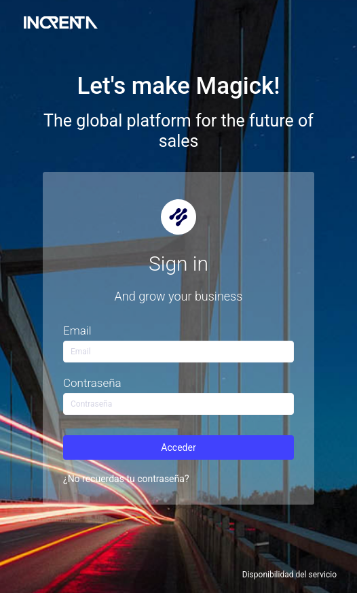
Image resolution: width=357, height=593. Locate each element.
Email (77, 330)
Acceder (178, 447)
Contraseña (92, 383)
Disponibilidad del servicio (289, 574)
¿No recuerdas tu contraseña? (126, 478)
